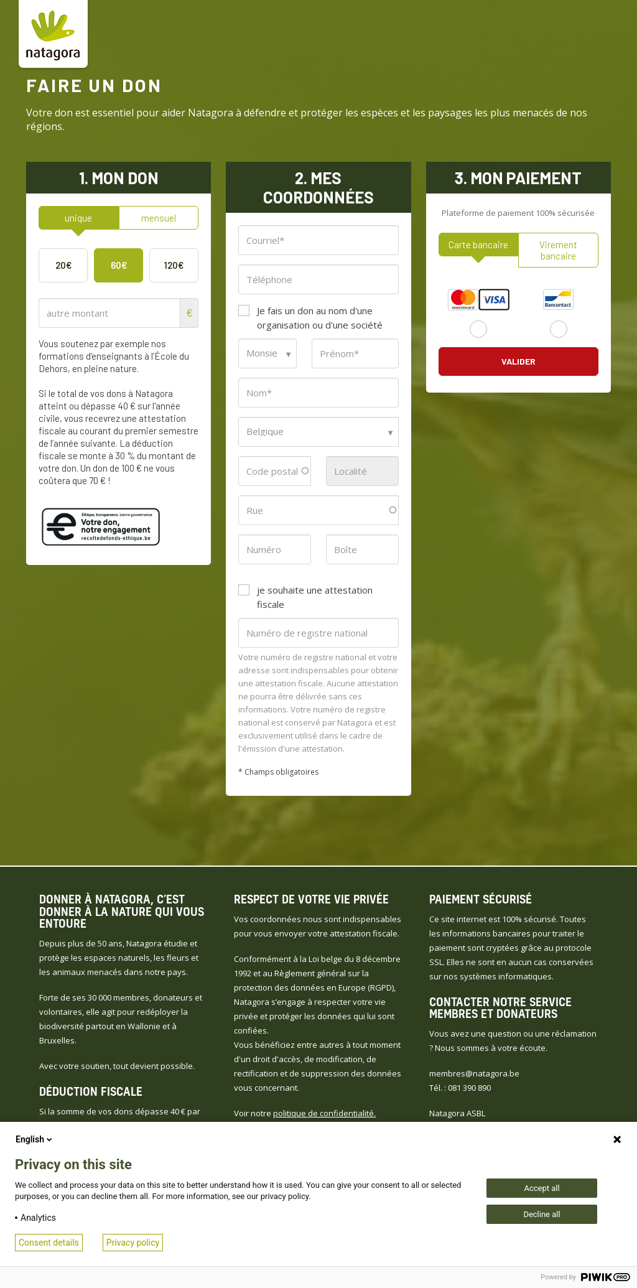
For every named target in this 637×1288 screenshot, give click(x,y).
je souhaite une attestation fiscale (315, 597)
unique (78, 217)
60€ (119, 265)
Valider (518, 361)
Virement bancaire (558, 250)
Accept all (541, 1188)
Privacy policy (132, 1243)
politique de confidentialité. (324, 1113)
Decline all (541, 1214)
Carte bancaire (478, 244)
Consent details (49, 1243)
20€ (63, 265)
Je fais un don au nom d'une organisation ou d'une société (320, 317)
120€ (174, 265)
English (35, 1139)
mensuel (158, 217)
